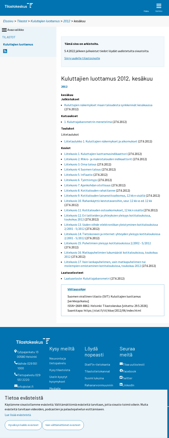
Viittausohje (76, 289)
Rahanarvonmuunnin (99, 385)
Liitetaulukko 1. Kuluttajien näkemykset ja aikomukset (100, 141)
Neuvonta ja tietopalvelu (57, 360)
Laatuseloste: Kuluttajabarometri (87, 278)
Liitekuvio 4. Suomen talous (82, 169)
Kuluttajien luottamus (45, 21)
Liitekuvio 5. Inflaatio (78, 175)
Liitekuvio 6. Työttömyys (80, 180)
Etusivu (8, 21)
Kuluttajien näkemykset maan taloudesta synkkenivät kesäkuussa (108, 105)
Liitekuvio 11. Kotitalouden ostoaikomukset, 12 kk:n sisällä (103, 210)
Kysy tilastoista (59, 370)
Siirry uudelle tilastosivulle (82, 58)
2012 (66, 21)
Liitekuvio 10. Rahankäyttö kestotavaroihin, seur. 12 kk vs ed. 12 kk (108, 201)
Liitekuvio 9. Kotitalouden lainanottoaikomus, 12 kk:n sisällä (104, 195)
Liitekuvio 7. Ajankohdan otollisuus (87, 185)
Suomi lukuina (94, 378)
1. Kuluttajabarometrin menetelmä (88, 122)
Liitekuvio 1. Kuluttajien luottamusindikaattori (95, 154)
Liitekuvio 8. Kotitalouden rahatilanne (89, 190)
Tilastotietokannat (97, 371)
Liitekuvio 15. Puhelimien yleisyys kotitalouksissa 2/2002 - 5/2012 (107, 243)
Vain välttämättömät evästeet (62, 425)
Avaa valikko (12, 30)
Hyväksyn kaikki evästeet (23, 425)
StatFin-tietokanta (97, 364)
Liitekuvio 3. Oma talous (80, 164)
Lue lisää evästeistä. (18, 415)
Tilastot (22, 21)
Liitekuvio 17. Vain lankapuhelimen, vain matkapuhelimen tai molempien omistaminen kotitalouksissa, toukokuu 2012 (105, 264)
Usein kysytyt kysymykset (58, 379)
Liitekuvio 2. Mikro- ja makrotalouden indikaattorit (98, 159)
